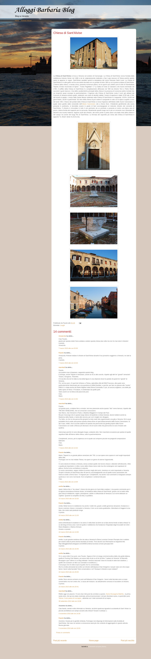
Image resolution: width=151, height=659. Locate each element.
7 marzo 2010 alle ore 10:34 (68, 363)
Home (17, 21)
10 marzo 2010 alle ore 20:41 (69, 587)
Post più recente (60, 641)
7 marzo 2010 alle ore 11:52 (68, 399)
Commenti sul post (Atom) (97, 646)
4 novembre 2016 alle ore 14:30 (69, 613)
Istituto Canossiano (88, 104)
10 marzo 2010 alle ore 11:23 (69, 515)
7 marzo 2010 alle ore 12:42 (68, 448)
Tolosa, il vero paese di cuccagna (70, 598)
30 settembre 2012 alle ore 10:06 (70, 601)
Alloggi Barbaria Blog (44, 10)
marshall (62, 367)
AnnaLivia (62, 336)
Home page (94, 641)
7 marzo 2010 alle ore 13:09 (68, 482)
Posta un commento (63, 632)
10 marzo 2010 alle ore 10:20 (69, 498)
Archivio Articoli (26, 21)
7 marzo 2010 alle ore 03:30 (68, 348)
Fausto (61, 353)
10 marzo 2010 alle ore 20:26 (69, 572)
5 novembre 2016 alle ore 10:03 (69, 628)
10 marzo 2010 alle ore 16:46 (69, 549)
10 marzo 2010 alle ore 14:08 (69, 532)
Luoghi (62, 325)
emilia (61, 486)
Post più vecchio (127, 641)
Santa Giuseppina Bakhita (115, 594)
